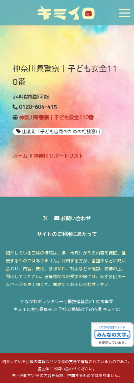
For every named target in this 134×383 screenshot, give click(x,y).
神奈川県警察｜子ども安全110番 (56, 117)
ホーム (20, 155)
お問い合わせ (76, 218)
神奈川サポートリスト (59, 155)
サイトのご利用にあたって (67, 234)
